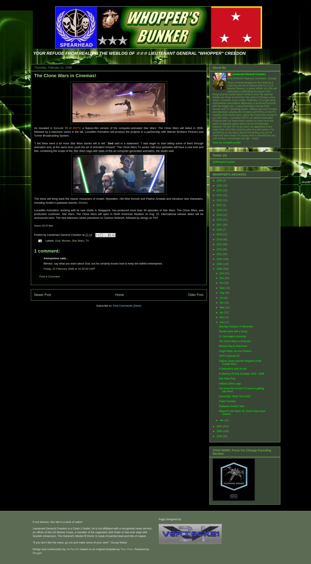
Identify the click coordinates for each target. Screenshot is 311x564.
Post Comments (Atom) (127, 305)
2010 (220, 259)
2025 (220, 185)
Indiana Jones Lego (230, 383)
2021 (220, 205)
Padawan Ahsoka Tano (231, 406)
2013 (220, 244)
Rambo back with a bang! (233, 331)
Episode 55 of (67, 128)
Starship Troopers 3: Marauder (236, 326)
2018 (220, 219)
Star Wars (78, 240)
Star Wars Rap (227, 378)
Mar (221, 317)
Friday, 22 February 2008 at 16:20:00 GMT (69, 268)
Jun (221, 302)
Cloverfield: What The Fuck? (235, 396)
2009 (220, 264)
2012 (220, 249)
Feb (221, 322)
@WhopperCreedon (224, 161)
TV (87, 240)
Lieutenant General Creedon (249, 74)
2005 (220, 436)
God (57, 240)
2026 (220, 180)
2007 (220, 426)
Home (119, 295)
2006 (220, 431)
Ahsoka (82, 202)
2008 (220, 268)
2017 (220, 224)
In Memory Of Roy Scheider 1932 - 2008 (241, 373)
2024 (220, 190)
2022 (220, 200)
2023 (220, 195)
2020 (220, 210)
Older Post (195, 295)
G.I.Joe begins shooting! (232, 336)
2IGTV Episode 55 (229, 355)
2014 (220, 239)
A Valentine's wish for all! (232, 368)
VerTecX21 (73, 549)
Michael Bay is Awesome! (233, 346)
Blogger (37, 553)
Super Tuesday (227, 401)
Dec (222, 273)
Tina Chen (127, 549)
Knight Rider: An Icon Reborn (235, 351)
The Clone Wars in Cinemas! (65, 75)
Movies (66, 240)
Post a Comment (49, 276)
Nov (222, 278)
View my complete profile (227, 142)
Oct (221, 282)
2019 (220, 215)
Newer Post (42, 295)
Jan (221, 420)
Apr (221, 312)
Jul (221, 297)
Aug (222, 292)
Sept (222, 288)
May (222, 307)
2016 (220, 229)
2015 (220, 234)
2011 (220, 254)
